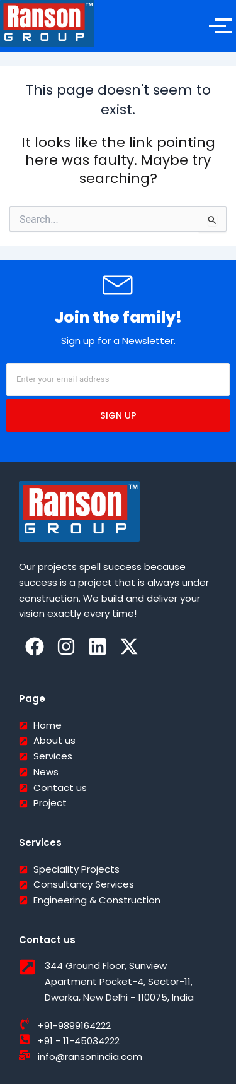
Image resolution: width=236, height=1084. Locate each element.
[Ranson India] (47, 23)
